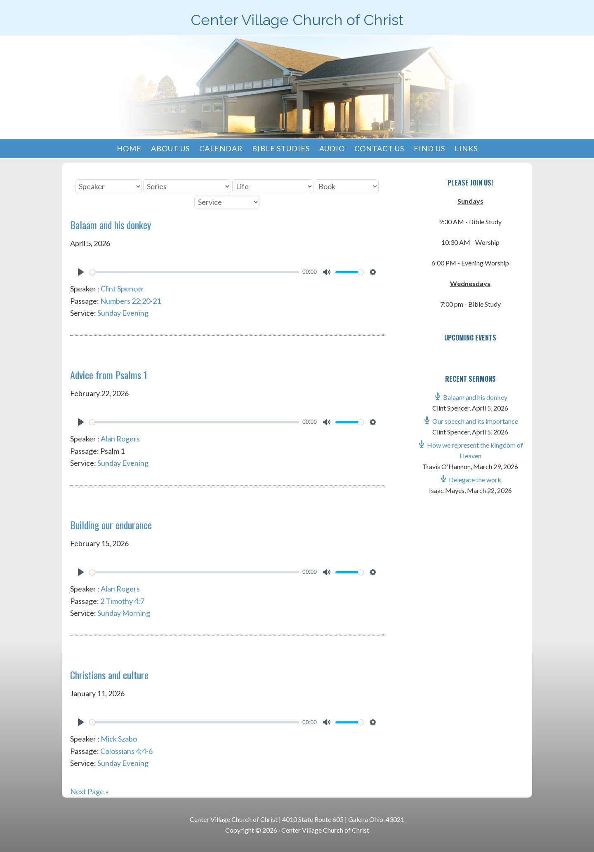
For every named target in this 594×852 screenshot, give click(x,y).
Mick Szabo (119, 738)
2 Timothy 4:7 (122, 601)
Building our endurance (111, 524)
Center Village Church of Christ (297, 19)
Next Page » (89, 791)
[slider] (194, 272)
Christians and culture (109, 674)
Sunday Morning (123, 612)
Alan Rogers (120, 438)
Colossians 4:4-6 (126, 751)
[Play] (80, 272)
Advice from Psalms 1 (108, 374)
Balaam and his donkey (110, 224)
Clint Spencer (122, 288)
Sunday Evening (122, 312)
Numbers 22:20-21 (130, 300)
